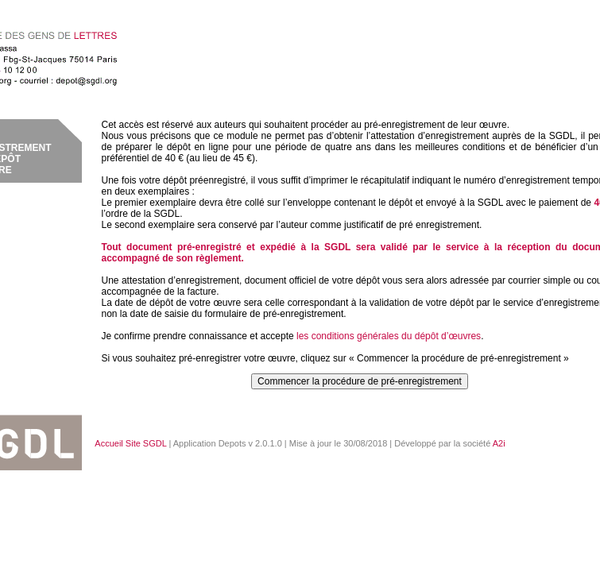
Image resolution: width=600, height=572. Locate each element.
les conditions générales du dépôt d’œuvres (388, 336)
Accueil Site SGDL (130, 443)
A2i (499, 443)
